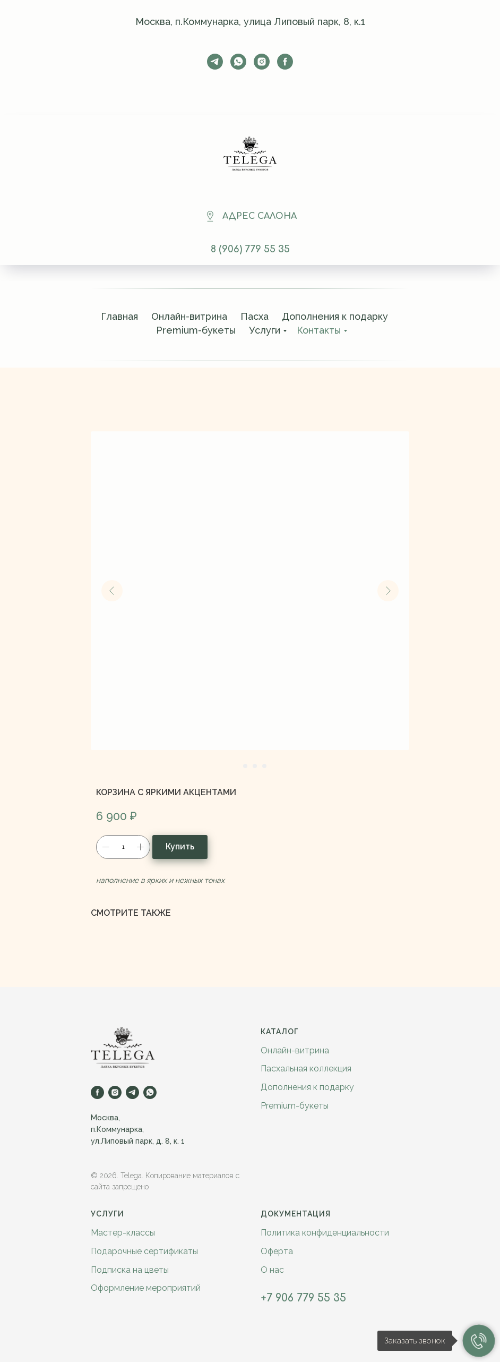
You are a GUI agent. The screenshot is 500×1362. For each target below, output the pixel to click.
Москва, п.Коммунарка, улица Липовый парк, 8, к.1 (250, 21)
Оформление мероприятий (146, 1288)
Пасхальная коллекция (306, 1068)
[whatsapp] (238, 62)
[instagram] (262, 62)
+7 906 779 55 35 (303, 1298)
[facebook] (285, 62)
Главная (119, 316)
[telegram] (215, 62)
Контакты (319, 330)
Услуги (264, 330)
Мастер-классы (123, 1233)
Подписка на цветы (130, 1270)
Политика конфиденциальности (325, 1233)
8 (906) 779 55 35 (250, 249)
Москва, (105, 1117)
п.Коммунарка (116, 1129)
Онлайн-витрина (189, 316)
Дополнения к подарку (335, 316)
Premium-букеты (196, 330)
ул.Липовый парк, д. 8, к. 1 (138, 1141)
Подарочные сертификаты (144, 1251)
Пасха (254, 316)
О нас (272, 1270)
